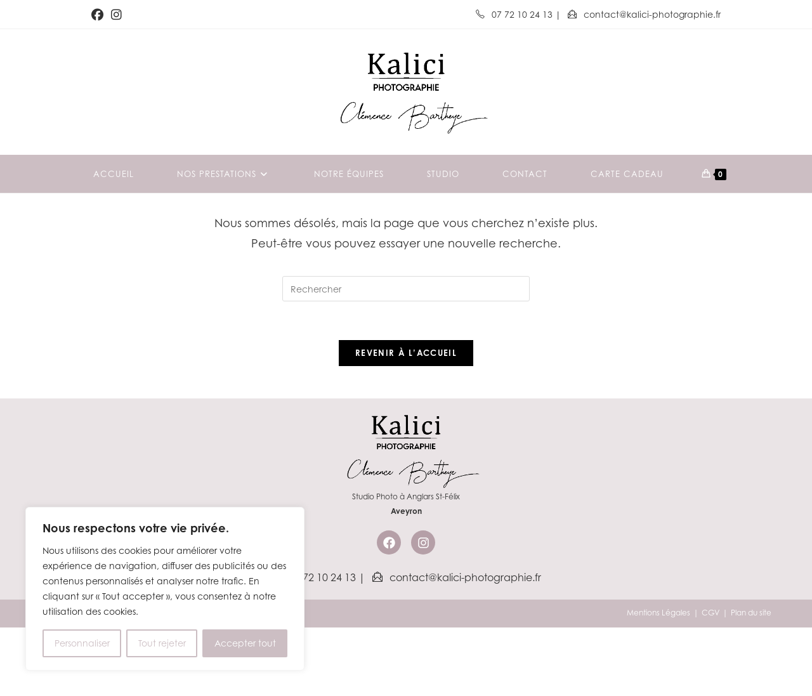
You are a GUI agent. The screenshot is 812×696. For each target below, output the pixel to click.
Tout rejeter (162, 643)
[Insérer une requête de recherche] (406, 357)
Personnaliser (82, 643)
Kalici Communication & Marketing (200, 681)
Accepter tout (245, 643)
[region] (164, 589)
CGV (710, 681)
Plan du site (751, 681)
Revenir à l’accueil (406, 421)
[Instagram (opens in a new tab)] (116, 14)
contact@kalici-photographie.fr (644, 14)
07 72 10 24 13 (515, 14)
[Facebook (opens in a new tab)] (99, 14)
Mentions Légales (658, 681)
